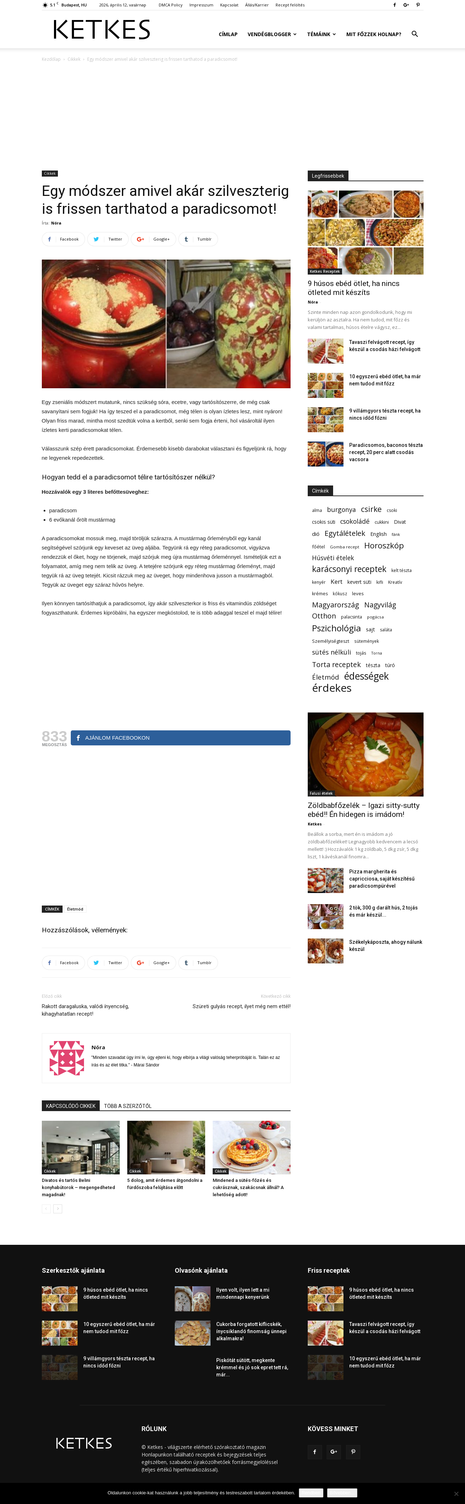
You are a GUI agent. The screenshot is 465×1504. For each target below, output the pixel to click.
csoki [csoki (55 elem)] (392, 510)
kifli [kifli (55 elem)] (379, 582)
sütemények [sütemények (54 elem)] (366, 641)
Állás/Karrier (257, 5)
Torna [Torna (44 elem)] (376, 653)
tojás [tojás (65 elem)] (361, 653)
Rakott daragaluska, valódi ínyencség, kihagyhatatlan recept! (85, 1010)
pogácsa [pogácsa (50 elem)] (375, 617)
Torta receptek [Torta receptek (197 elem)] (336, 664)
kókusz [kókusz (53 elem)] (340, 593)
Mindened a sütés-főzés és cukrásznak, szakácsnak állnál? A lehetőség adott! (248, 1187)
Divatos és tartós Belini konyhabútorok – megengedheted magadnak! (78, 1187)
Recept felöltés (290, 5)
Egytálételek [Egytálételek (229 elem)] (345, 533)
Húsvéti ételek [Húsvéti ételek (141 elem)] (333, 558)
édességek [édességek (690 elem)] (366, 676)
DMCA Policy (171, 5)
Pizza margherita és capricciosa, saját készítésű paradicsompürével (382, 879)
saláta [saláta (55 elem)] (386, 630)
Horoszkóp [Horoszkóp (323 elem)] (384, 545)
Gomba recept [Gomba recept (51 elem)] (344, 546)
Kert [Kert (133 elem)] (336, 581)
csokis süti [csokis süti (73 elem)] (323, 521)
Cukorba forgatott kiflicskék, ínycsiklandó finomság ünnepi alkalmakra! (251, 1331)
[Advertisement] (233, 117)
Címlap (228, 34)
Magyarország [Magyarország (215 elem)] (335, 604)
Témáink (321, 34)
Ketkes (315, 824)
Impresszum (201, 5)
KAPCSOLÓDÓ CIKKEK (70, 1106)
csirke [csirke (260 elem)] (371, 509)
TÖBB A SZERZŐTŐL (128, 1106)
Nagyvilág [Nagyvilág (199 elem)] (380, 604)
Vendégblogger (272, 34)
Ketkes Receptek (325, 271)
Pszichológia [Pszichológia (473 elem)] (336, 628)
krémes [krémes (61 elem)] (320, 594)
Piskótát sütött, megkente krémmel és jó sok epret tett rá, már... (252, 1367)
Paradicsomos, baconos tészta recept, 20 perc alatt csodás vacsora (386, 452)
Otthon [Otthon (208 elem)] (324, 616)
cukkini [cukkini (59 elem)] (382, 522)
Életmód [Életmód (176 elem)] (325, 677)
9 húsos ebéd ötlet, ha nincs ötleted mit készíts (354, 288)
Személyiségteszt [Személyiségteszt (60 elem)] (330, 641)
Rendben (311, 1492)
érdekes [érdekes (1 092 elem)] (332, 688)
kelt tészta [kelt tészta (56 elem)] (401, 570)
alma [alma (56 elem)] (317, 510)
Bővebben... (342, 1492)
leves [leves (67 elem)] (358, 593)
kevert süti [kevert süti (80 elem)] (359, 581)
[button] (415, 34)
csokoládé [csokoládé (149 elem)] (355, 521)
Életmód (75, 909)
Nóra (56, 223)
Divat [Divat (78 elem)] (400, 521)
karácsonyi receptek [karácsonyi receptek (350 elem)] (349, 569)
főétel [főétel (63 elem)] (318, 546)
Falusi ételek (321, 793)
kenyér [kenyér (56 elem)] (319, 582)
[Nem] (456, 1493)
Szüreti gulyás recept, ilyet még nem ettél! (242, 1006)
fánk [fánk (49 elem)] (396, 534)
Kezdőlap (51, 59)
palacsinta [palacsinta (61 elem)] (351, 617)
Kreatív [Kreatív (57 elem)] (395, 582)
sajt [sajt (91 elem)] (370, 629)
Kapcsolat (229, 5)
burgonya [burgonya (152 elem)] (341, 509)
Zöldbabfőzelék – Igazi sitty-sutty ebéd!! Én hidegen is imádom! (364, 810)
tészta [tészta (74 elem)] (373, 665)
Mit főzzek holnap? (373, 34)
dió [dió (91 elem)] (316, 533)
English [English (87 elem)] (378, 533)
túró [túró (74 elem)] (390, 665)
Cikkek (74, 59)
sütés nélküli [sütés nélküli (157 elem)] (331, 652)
